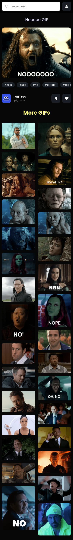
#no (35, 84)
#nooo (8, 84)
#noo (22, 84)
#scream (50, 84)
